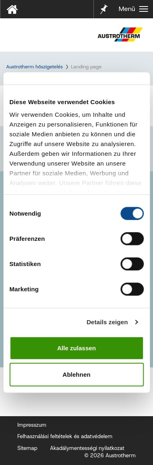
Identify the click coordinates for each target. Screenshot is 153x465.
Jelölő (104, 4)
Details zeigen (107, 322)
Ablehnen (76, 374)
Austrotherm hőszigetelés (34, 66)
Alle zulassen (76, 347)
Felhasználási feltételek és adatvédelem (65, 436)
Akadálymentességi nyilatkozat (87, 448)
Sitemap (28, 448)
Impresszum (32, 424)
